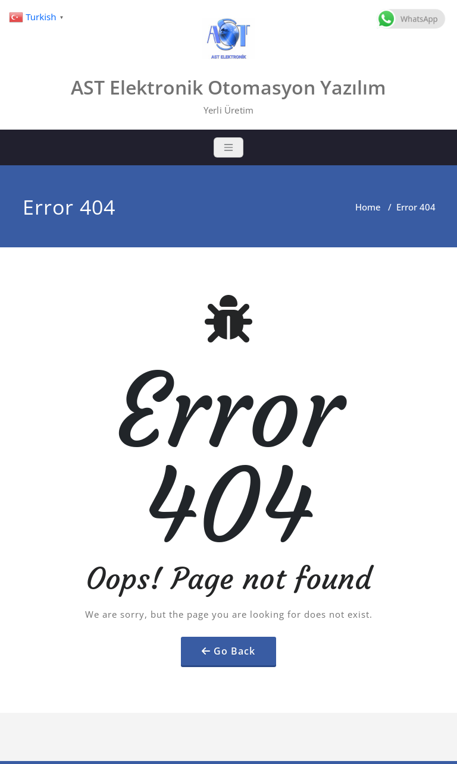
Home (368, 207)
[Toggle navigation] (228, 147)
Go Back (234, 651)
